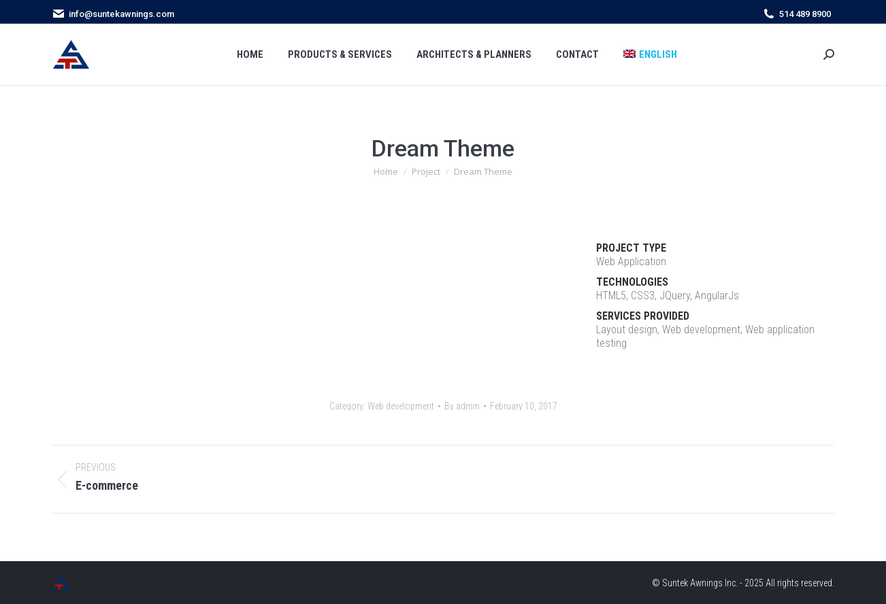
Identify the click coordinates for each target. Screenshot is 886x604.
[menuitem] (650, 54)
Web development (400, 406)
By (462, 406)
